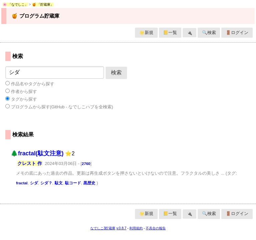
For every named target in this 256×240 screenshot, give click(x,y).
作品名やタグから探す (29, 83)
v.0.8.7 (121, 228)
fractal (22, 183)
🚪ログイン (237, 32)
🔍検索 (209, 32)
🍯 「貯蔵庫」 (43, 4)
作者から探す (21, 91)
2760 (86, 164)
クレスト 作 (29, 163)
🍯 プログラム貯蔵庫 (35, 16)
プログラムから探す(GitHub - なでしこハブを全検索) (59, 106)
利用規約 (136, 228)
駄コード (73, 183)
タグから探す (21, 99)
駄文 (59, 183)
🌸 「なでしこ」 (15, 4)
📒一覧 (170, 32)
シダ (34, 183)
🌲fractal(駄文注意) (37, 153)
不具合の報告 (156, 228)
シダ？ (46, 183)
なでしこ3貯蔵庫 (103, 228)
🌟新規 (146, 32)
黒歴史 (89, 183)
